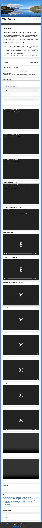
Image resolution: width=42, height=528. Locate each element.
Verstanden (16, 526)
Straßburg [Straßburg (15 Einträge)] (19, 501)
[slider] (20, 253)
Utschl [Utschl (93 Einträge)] (23, 503)
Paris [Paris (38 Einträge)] (36, 500)
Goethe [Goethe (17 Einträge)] (14, 498)
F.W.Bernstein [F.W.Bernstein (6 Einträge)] (5, 498)
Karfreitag (5, 82)
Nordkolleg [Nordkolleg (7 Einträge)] (33, 500)
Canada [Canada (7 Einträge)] (22, 497)
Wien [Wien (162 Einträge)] (10, 504)
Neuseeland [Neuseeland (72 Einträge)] (22, 500)
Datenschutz (6, 517)
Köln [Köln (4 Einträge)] (3, 500)
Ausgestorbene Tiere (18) (8, 81)
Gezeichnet (5, 491)
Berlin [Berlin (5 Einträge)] (4, 497)
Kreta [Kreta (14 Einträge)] (34, 498)
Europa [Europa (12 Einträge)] (36, 497)
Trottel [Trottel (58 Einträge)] (17, 503)
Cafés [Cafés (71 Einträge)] (19, 497)
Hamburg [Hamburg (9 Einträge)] (17, 498)
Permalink (36, 55)
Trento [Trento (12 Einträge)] (11, 503)
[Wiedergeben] (4, 253)
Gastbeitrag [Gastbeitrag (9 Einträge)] (10, 498)
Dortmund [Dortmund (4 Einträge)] (29, 497)
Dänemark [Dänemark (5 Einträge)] (33, 497)
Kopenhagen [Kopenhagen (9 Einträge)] (30, 498)
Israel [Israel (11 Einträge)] (20, 498)
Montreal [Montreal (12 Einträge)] (12, 500)
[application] (21, 119)
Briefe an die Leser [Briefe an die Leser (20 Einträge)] (9, 497)
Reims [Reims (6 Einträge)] (6, 501)
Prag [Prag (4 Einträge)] (3, 501)
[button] (21, 244)
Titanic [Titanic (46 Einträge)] (26, 501)
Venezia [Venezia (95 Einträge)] (27, 503)
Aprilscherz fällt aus (7, 85)
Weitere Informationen (24, 526)
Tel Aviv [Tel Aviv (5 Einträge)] (23, 501)
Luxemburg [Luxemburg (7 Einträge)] (6, 500)
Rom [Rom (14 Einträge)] (13, 501)
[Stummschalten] (35, 253)
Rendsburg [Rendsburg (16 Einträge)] (9, 501)
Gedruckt (5, 487)
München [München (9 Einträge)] (16, 500)
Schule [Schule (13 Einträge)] (15, 501)
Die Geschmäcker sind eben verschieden (10, 86)
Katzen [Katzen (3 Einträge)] (27, 498)
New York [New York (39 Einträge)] (28, 500)
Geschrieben (19, 55)
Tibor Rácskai (8, 19)
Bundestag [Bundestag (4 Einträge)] (15, 497)
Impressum (5, 518)
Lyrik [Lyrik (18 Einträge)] (10, 500)
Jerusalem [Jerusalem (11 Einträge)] (24, 498)
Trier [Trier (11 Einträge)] (14, 502)
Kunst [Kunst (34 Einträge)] (36, 498)
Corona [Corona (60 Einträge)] (26, 497)
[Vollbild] (37, 253)
